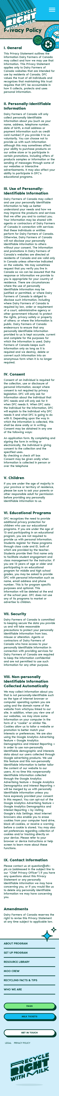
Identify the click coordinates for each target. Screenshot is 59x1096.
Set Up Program (16, 952)
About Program (16, 943)
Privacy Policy (22, 1043)
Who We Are (13, 989)
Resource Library (17, 962)
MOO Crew (12, 971)
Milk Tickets (29, 1016)
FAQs (29, 1006)
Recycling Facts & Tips (20, 980)
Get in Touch (29, 1032)
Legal (8, 1043)
